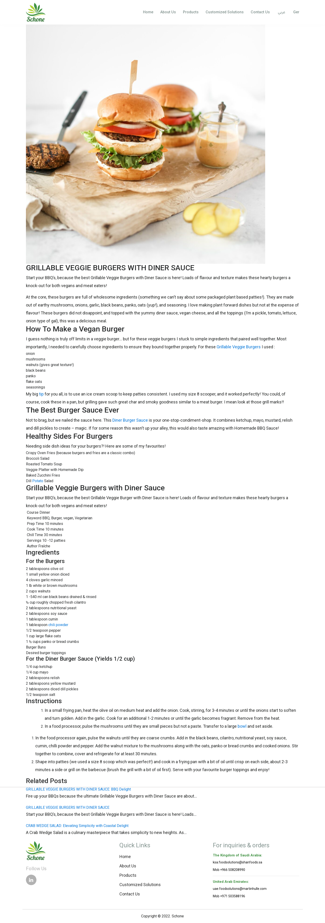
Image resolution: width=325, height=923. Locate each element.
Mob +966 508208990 (229, 870)
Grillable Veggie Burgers (239, 346)
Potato (37, 481)
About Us (168, 12)
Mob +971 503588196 (229, 896)
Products (191, 12)
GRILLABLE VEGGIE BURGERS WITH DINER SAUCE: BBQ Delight (78, 789)
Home (148, 12)
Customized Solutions (225, 12)
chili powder (58, 625)
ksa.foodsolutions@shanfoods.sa (237, 862)
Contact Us (260, 12)
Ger (295, 12)
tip (41, 394)
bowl (242, 726)
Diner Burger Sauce (130, 420)
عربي (281, 12)
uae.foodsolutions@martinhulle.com (240, 889)
